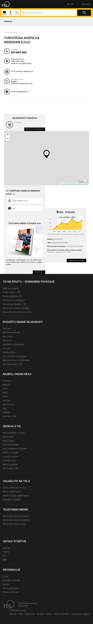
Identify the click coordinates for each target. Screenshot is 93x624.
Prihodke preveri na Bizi (74, 246)
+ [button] (8, 135)
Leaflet (63, 184)
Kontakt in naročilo (11, 499)
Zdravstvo (7, 340)
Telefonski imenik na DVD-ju (16, 520)
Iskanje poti (8, 436)
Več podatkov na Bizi (76, 260)
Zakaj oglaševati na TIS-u (14, 487)
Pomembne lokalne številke (16, 308)
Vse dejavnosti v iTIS (12, 364)
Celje (5, 388)
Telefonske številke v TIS (14, 304)
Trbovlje (6, 412)
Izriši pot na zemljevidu (21, 64)
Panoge (13, 613)
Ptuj (4, 408)
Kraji (21, 613)
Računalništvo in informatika (16, 360)
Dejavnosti (30, 613)
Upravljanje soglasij (80, 613)
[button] (7, 4)
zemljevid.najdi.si (20, 201)
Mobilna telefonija (11, 332)
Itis (5, 32)
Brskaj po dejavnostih (34, 129)
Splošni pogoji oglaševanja (15, 495)
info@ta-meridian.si (19, 91)
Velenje (6, 400)
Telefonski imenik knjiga (14, 524)
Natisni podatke (10, 464)
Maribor (6, 384)
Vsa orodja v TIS (10, 468)
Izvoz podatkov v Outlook (15, 448)
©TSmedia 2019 (82, 184)
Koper (5, 396)
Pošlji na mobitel (10, 452)
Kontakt (40, 613)
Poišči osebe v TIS (11, 292)
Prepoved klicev (10, 592)
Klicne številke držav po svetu (17, 312)
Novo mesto (8, 404)
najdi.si (6, 551)
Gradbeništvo (9, 352)
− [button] (8, 139)
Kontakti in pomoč (11, 580)
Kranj (5, 392)
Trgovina (7, 328)
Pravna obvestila (10, 588)
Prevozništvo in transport (14, 356)
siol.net (6, 548)
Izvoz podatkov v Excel (14, 432)
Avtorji (6, 584)
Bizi (13, 208)
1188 (5, 559)
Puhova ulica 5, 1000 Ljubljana (18, 60)
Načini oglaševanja (12, 491)
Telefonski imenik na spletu (16, 516)
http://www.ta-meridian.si (22, 71)
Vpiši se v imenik (11, 288)
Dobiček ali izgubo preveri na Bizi (59, 252)
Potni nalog (8, 440)
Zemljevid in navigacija (14, 300)
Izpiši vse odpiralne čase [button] (21, 84)
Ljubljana (7, 380)
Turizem (13, 32)
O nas (5, 576)
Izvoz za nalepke (11, 444)
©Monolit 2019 (72, 184)
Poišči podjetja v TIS (12, 296)
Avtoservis (8, 336)
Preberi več (39, 272)
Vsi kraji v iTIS (9, 416)
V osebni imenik (10, 456)
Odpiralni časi (9, 460)
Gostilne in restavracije (14, 344)
